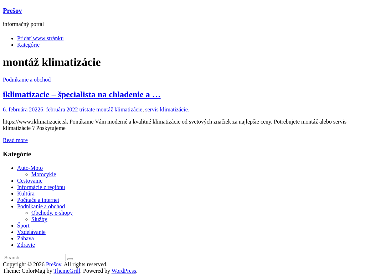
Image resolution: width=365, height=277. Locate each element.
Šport (23, 226)
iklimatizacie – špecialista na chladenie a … (82, 94)
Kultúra (26, 193)
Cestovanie (29, 181)
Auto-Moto (30, 168)
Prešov (12, 10)
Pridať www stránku (40, 38)
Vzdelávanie (31, 232)
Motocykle (43, 174)
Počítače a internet (38, 200)
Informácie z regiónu (41, 187)
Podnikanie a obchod (27, 80)
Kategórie (28, 45)
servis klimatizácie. (167, 109)
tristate (87, 109)
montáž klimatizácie (119, 109)
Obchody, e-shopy (52, 213)
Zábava (25, 238)
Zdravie (26, 245)
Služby (39, 219)
